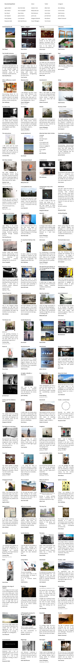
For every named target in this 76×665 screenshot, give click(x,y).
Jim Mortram (48, 15)
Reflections (5, 613)
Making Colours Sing (63, 266)
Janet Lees (33, 15)
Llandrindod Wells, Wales (45, 453)
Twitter (46, 4)
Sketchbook (42, 559)
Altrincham (42, 240)
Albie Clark (47, 8)
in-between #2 (61, 320)
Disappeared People (7, 479)
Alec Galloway (61, 8)
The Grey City (42, 506)
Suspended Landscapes (64, 133)
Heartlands (42, 400)
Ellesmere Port (24, 80)
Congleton (42, 426)
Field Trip (41, 26)
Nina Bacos (47, 18)
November (42, 613)
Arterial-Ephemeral (63, 293)
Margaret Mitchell (35, 18)
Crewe (22, 453)
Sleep (40, 320)
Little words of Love (7, 186)
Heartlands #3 (43, 80)
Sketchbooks (42, 346)
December (60, 453)
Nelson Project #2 (6, 293)
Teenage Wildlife (25, 213)
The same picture (6, 133)
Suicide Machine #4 (7, 26)
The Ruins (41, 533)
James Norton (21, 15)
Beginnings (23, 639)
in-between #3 (43, 160)
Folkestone (61, 26)
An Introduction (6, 639)
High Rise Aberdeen (44, 293)
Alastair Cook (34, 8)
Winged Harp (61, 639)
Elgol (59, 53)
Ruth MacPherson (22, 21)
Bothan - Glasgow (25, 26)
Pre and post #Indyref (26, 160)
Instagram (60, 4)
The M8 (60, 613)
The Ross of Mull (62, 106)
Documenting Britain (10, 4)
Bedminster (61, 586)
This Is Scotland (25, 479)
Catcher (60, 160)
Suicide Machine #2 (26, 320)
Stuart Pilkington (35, 21)
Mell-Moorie (61, 186)
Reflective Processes (26, 506)
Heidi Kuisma (61, 13)
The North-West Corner (64, 240)
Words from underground (64, 346)
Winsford (41, 213)
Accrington (23, 106)
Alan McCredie (21, 8)
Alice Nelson (8, 10)
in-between (61, 533)
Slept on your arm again (45, 53)
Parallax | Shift (62, 559)
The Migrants (42, 586)
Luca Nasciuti (21, 18)
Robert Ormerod (62, 18)
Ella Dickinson (34, 13)
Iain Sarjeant (8, 15)
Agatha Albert (8, 8)
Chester (41, 106)
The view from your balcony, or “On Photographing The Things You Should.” (47, 268)
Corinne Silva (61, 10)
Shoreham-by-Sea (25, 346)
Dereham (23, 586)
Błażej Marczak (34, 10)
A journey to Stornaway (8, 213)
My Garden (5, 533)
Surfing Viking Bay (62, 213)
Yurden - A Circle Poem (63, 400)
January (4, 373)
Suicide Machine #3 (26, 133)
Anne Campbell (21, 10)
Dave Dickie (21, 13)
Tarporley (4, 453)
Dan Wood (7, 13)
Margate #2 (24, 53)
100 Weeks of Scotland (26, 266)
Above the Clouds (62, 373)
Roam (3, 559)
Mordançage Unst (6, 240)
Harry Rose (47, 13)
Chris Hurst (47, 10)
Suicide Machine (25, 533)
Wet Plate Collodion (7, 160)
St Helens (60, 426)
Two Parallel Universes (8, 53)
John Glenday (61, 15)
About (32, 4)
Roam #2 (4, 346)
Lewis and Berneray (26, 293)
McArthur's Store (6, 266)
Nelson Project (6, 506)
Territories (60, 506)
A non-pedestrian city (26, 186)
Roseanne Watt (8, 21)
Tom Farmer (48, 21)
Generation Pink (43, 373)
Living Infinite (24, 559)
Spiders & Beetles (62, 479)
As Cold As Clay (6, 106)
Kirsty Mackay (8, 18)
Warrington (42, 639)
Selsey (59, 80)
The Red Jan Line (6, 320)
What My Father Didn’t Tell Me (47, 133)
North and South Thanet (27, 426)
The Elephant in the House (9, 426)
